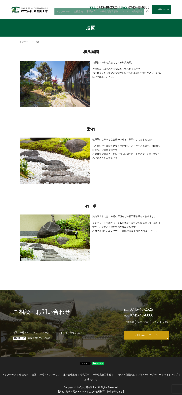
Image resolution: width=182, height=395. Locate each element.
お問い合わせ (163, 9)
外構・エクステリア (50, 374)
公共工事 (84, 374)
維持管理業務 (70, 374)
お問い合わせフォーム (146, 335)
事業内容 (96, 12)
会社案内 (85, 12)
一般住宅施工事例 (113, 12)
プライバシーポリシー (149, 374)
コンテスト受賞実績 (133, 12)
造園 (34, 374)
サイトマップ (171, 374)
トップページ (72, 12)
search (147, 13)
